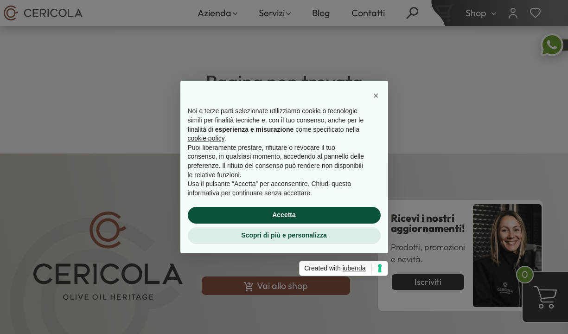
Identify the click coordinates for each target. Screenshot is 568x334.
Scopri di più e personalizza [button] (283, 235)
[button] (376, 95)
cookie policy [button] (206, 138)
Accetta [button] (284, 214)
